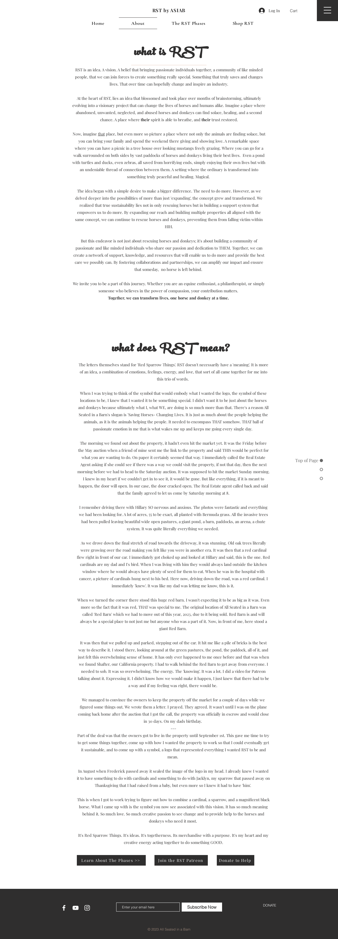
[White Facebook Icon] (64, 908)
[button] (297, 10)
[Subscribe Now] (202, 907)
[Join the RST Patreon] (181, 860)
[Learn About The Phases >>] (111, 860)
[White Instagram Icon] (87, 908)
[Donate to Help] (235, 860)
